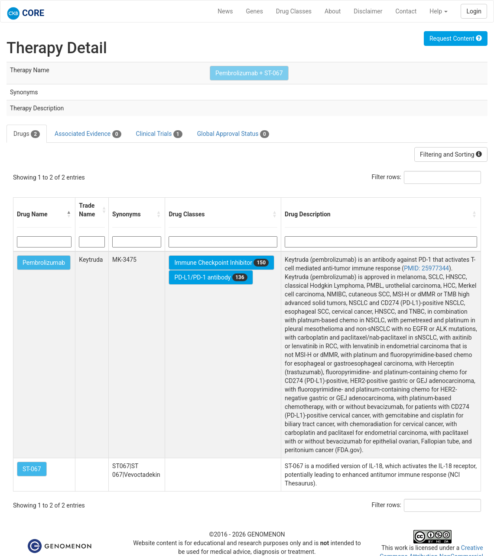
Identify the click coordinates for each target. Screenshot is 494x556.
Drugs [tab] (26, 134)
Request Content (455, 38)
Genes (254, 11)
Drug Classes (294, 11)
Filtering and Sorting (451, 154)
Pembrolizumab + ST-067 (249, 73)
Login (473, 11)
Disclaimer (368, 11)
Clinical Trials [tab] (159, 134)
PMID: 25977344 (426, 268)
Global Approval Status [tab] (233, 134)
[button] (69, 214)
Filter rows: (387, 177)
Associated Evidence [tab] (88, 134)
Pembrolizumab (44, 262)
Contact (405, 11)
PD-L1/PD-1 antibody (210, 277)
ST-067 (32, 469)
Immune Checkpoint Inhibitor (221, 263)
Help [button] (438, 11)
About (333, 11)
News (225, 11)
